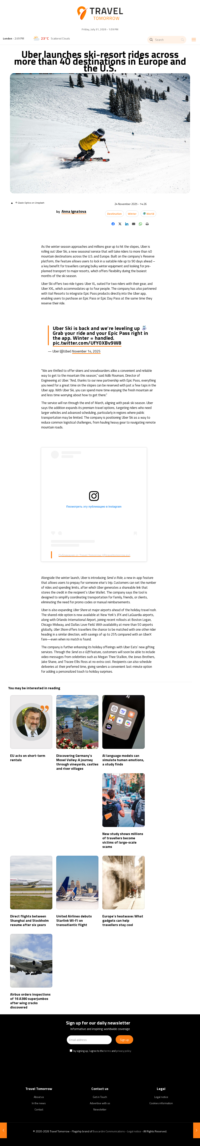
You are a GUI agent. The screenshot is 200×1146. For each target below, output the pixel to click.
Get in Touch (100, 1097)
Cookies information (161, 1103)
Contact (39, 1109)
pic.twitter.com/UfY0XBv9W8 (87, 343)
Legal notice (161, 1097)
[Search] (166, 40)
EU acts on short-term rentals (27, 758)
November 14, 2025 (86, 351)
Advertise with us (100, 1103)
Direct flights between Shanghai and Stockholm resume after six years (29, 920)
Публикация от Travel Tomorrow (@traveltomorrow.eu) (94, 555)
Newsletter (99, 1109)
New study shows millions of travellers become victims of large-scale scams (122, 840)
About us (39, 1097)
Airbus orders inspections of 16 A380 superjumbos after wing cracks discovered (30, 1001)
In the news (39, 1103)
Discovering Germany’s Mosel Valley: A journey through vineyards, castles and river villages (77, 762)
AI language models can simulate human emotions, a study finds (123, 760)
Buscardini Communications (109, 1131)
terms (107, 1051)
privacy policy (123, 1051)
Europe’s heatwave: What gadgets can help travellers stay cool (122, 920)
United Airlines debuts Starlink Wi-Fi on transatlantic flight (74, 920)
